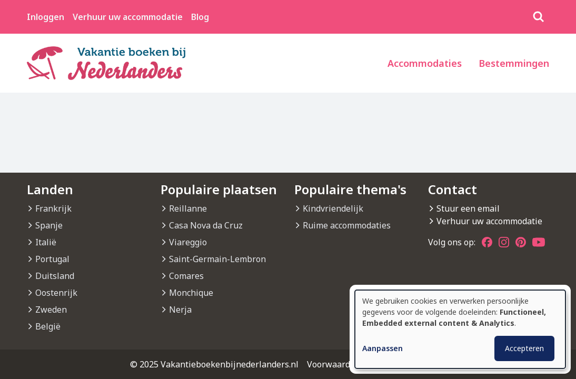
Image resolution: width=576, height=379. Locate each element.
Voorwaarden (333, 364)
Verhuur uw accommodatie (128, 17)
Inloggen (45, 17)
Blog (200, 17)
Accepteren (524, 348)
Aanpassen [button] (382, 348)
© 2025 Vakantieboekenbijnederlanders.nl (214, 364)
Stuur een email (468, 208)
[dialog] (460, 329)
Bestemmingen (514, 63)
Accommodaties (425, 63)
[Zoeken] (538, 16)
